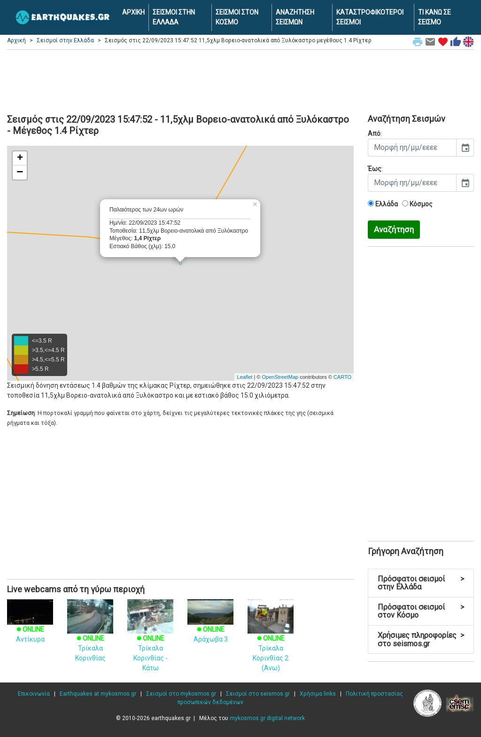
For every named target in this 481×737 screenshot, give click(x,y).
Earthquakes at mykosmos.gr (98, 693)
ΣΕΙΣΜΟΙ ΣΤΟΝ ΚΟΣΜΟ (237, 17)
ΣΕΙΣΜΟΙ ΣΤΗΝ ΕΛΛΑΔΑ (174, 17)
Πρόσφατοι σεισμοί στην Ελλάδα (421, 583)
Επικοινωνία (34, 693)
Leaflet (244, 377)
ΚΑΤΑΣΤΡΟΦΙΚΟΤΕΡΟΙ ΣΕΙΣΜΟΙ (369, 17)
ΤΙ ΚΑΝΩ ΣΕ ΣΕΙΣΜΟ (434, 17)
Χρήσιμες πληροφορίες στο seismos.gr (421, 639)
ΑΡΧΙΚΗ (133, 12)
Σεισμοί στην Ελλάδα (65, 40)
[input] (412, 148)
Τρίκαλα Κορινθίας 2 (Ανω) (271, 642)
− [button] (19, 172)
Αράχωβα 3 (210, 625)
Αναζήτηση (394, 229)
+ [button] (20, 158)
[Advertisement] (240, 80)
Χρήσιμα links (318, 693)
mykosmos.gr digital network (267, 718)
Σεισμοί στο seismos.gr (258, 693)
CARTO (342, 377)
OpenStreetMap (280, 377)
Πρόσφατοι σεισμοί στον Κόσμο (421, 611)
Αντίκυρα (30, 625)
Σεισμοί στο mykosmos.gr (181, 693)
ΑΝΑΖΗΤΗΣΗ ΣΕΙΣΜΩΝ (295, 17)
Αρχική (16, 40)
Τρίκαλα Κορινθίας (90, 637)
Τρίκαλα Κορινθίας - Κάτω (150, 642)
